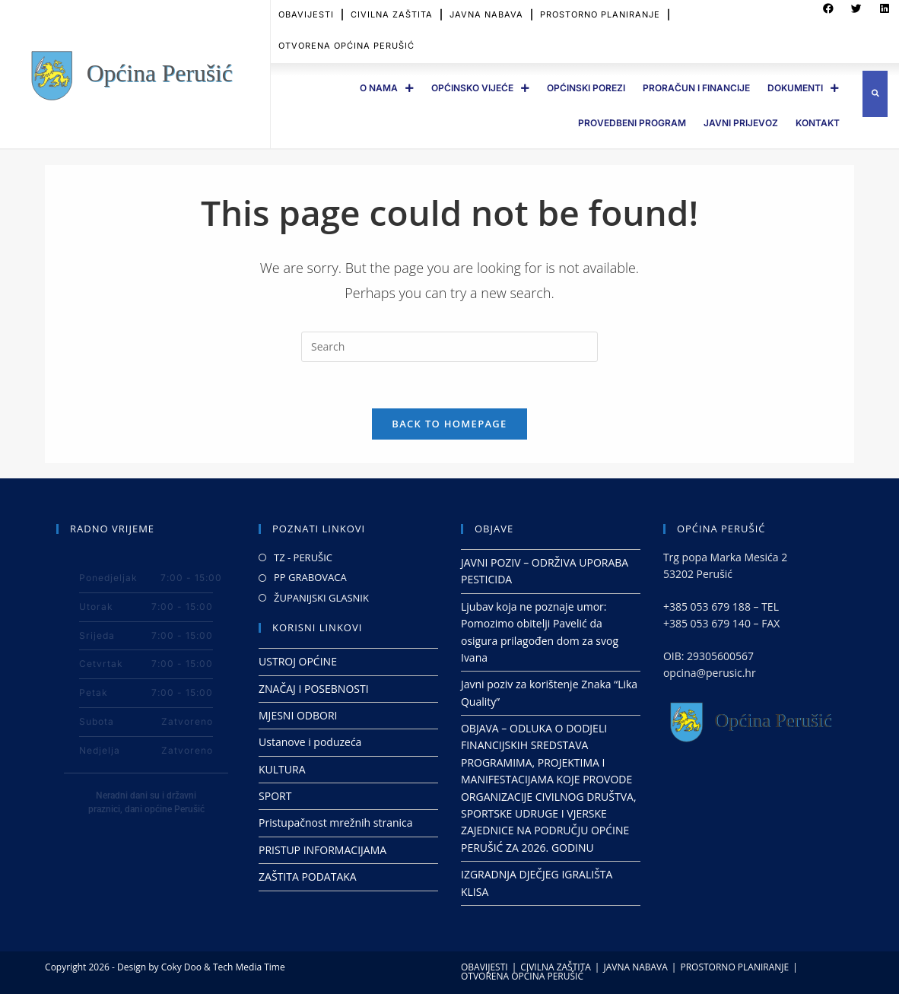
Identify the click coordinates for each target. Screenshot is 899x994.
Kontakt (818, 123)
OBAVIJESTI (484, 967)
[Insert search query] (449, 347)
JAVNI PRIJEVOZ (741, 123)
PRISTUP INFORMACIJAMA (322, 850)
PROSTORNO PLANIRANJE (734, 967)
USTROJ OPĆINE (298, 661)
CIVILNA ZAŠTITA (555, 967)
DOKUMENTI (803, 88)
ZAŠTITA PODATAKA (308, 876)
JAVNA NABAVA (635, 967)
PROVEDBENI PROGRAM (632, 123)
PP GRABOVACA (310, 577)
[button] (875, 93)
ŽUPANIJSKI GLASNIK (321, 598)
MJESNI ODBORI (298, 715)
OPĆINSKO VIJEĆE (480, 88)
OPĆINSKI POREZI (586, 88)
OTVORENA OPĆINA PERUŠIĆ (346, 36)
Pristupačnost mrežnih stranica (336, 822)
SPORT (275, 796)
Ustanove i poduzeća (310, 742)
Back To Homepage (449, 423)
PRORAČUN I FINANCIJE (696, 88)
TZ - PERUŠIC (303, 557)
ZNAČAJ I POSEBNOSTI (314, 688)
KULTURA (282, 769)
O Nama (387, 88)
